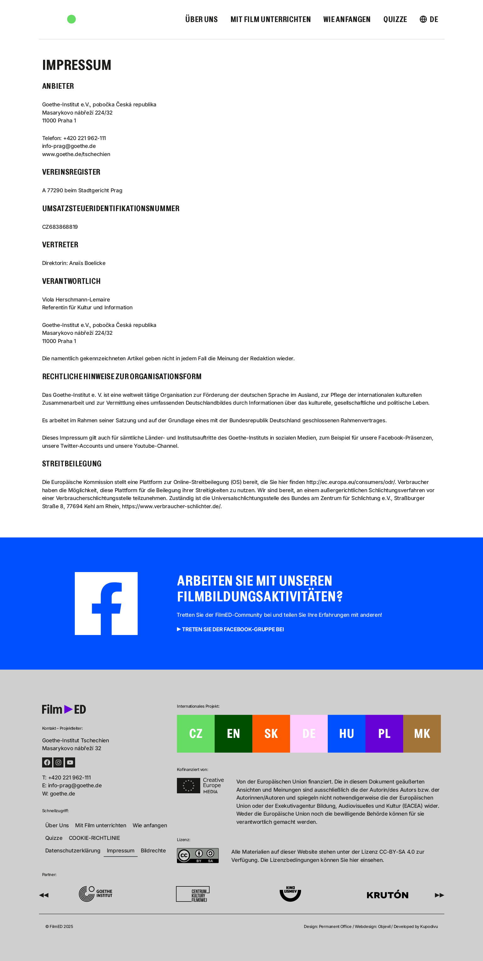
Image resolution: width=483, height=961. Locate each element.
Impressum (120, 850)
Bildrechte (153, 850)
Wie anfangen (346, 20)
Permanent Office (335, 926)
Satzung (126, 420)
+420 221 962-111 (84, 138)
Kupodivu (429, 926)
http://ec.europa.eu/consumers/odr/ (350, 482)
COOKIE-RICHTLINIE (94, 838)
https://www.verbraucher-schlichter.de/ (171, 506)
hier (354, 860)
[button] (43, 895)
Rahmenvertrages (363, 420)
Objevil (384, 926)
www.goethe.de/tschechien (76, 154)
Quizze (395, 20)
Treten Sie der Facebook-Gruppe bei (233, 629)
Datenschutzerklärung (73, 850)
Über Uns (201, 20)
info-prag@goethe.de (69, 146)
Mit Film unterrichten (270, 20)
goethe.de (62, 793)
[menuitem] (428, 20)
